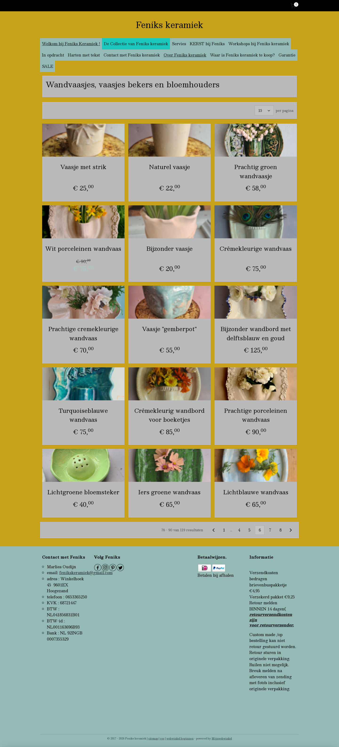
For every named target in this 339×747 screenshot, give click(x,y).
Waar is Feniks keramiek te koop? (242, 55)
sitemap (153, 738)
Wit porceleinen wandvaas (83, 248)
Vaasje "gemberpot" (169, 328)
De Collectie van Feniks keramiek (136, 44)
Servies (179, 44)
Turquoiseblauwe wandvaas (83, 415)
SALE (47, 66)
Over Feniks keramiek (185, 55)
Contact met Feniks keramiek (132, 55)
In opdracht (53, 55)
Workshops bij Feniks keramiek (258, 44)
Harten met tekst (84, 55)
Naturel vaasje (169, 166)
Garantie (286, 55)
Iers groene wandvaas (169, 491)
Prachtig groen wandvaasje (255, 171)
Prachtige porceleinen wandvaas (255, 415)
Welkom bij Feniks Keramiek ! (71, 44)
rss (162, 738)
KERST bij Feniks (207, 44)
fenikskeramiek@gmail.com (86, 572)
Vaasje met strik (83, 166)
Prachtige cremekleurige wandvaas (83, 333)
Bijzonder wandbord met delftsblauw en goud (256, 333)
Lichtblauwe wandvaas (255, 491)
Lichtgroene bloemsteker (83, 491)
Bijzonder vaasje (169, 248)
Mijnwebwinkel (222, 738)
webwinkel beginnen (180, 738)
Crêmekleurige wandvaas (256, 248)
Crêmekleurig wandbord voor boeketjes (169, 415)
